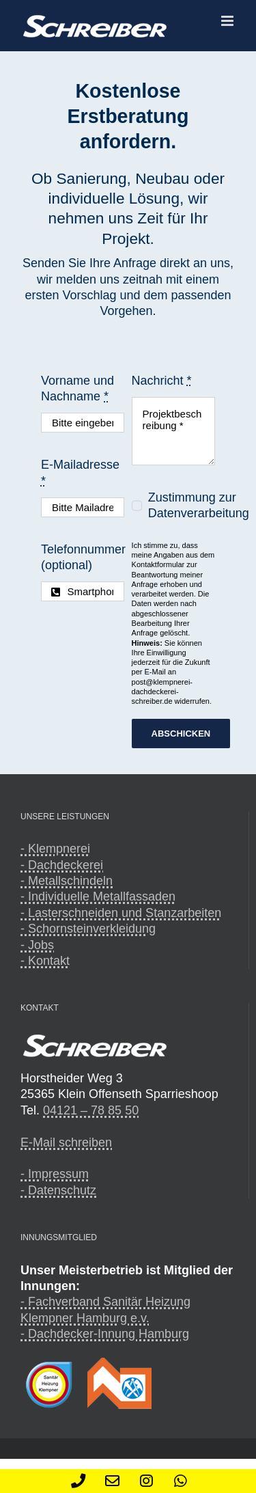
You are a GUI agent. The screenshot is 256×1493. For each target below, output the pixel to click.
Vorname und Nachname (77, 388)
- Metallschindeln (66, 881)
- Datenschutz (58, 1190)
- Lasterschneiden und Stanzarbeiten (120, 913)
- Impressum (54, 1174)
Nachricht (162, 380)
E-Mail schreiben (66, 1142)
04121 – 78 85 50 (91, 1110)
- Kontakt (45, 961)
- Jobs (37, 945)
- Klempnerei (55, 848)
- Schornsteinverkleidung (88, 928)
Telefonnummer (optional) (83, 557)
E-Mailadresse (80, 472)
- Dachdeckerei (61, 865)
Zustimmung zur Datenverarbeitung (198, 505)
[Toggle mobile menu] (228, 21)
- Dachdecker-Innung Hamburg (104, 1334)
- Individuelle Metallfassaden (97, 896)
